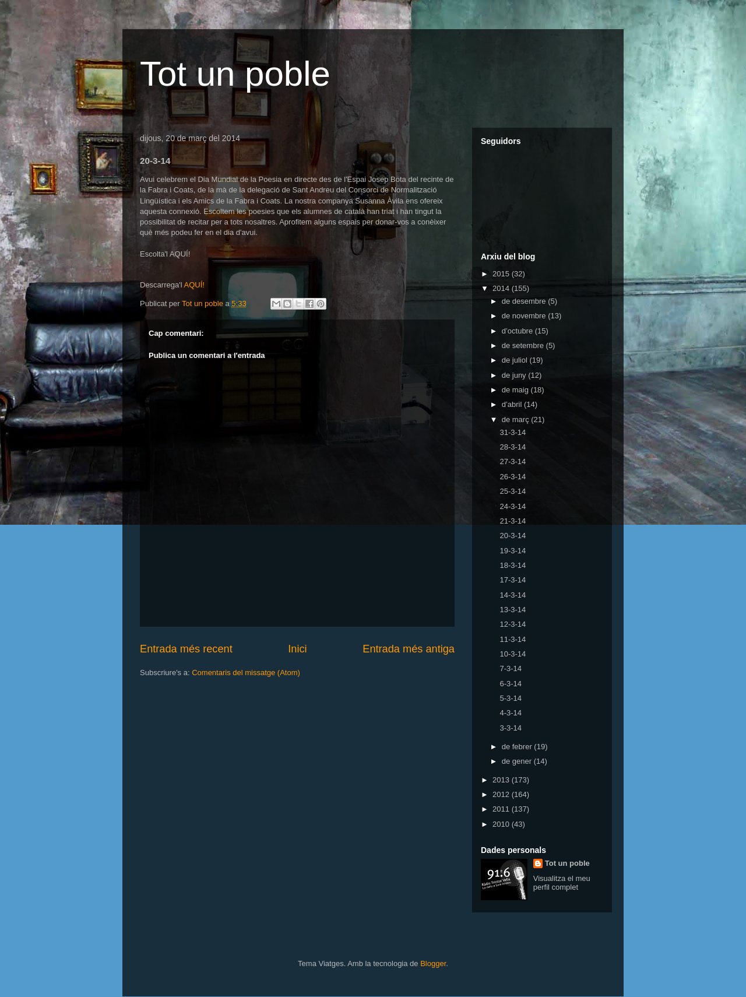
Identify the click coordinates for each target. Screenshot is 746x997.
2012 (502, 794)
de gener (518, 761)
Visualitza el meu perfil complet (561, 882)
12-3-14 (512, 624)
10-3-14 (512, 654)
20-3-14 (512, 535)
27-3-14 (512, 461)
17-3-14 (512, 579)
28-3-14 (512, 447)
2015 (502, 273)
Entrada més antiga (409, 649)
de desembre (525, 301)
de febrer (518, 746)
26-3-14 (512, 476)
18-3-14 (512, 565)
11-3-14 (512, 639)
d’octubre (518, 331)
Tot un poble (235, 73)
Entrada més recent (186, 649)
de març (517, 419)
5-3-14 (510, 698)
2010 (502, 824)
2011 (502, 809)
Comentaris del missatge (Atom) (246, 672)
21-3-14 (512, 521)
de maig (516, 389)
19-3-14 (512, 550)
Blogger (433, 963)
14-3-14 (512, 595)
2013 (502, 779)
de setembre (524, 345)
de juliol (516, 360)
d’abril (513, 404)
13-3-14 (512, 609)
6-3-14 (510, 683)
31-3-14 (512, 432)
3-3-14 (510, 728)
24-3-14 (512, 506)
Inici (297, 649)
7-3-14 (510, 668)
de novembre (525, 315)
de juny (515, 375)
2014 (502, 288)
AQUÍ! (194, 284)
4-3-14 (510, 712)
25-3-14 (512, 491)
